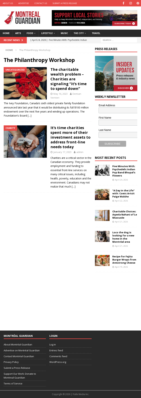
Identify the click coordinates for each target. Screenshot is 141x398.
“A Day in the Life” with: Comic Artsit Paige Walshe (123, 193)
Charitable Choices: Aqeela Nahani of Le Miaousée (124, 214)
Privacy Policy (11, 362)
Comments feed (58, 356)
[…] (29, 115)
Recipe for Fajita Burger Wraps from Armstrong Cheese (124, 259)
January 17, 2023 (62, 152)
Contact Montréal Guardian (19, 356)
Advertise (23, 3)
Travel (96, 33)
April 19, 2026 (121, 266)
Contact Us (40, 3)
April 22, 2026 (121, 200)
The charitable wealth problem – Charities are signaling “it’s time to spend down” (68, 79)
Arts (18, 33)
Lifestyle (47, 33)
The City (79, 33)
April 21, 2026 (121, 221)
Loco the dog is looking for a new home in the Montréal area (123, 237)
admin (79, 152)
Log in (52, 344)
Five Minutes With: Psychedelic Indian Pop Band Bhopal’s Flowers (123, 171)
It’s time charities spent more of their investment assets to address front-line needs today (70, 137)
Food (30, 33)
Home (6, 33)
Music (64, 33)
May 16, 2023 (60, 93)
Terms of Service (13, 383)
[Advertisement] (118, 299)
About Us (8, 3)
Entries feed (56, 350)
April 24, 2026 (121, 179)
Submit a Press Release (65, 3)
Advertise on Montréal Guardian (22, 350)
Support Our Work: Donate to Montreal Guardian (20, 375)
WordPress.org (57, 362)
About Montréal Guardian (18, 344)
